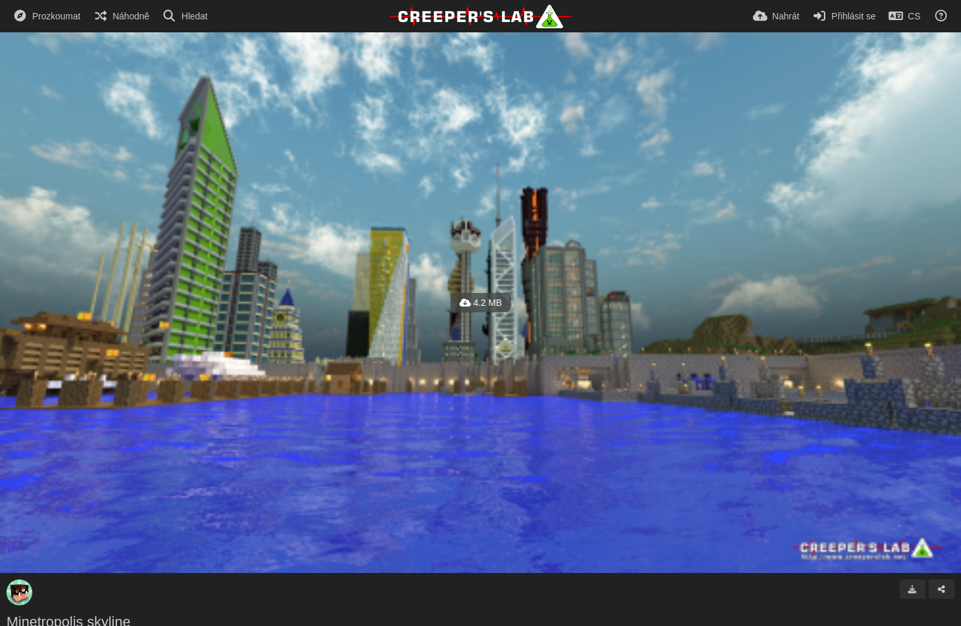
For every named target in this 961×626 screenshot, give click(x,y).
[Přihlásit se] (844, 16)
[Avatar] (19, 592)
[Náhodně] (121, 16)
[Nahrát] (776, 16)
